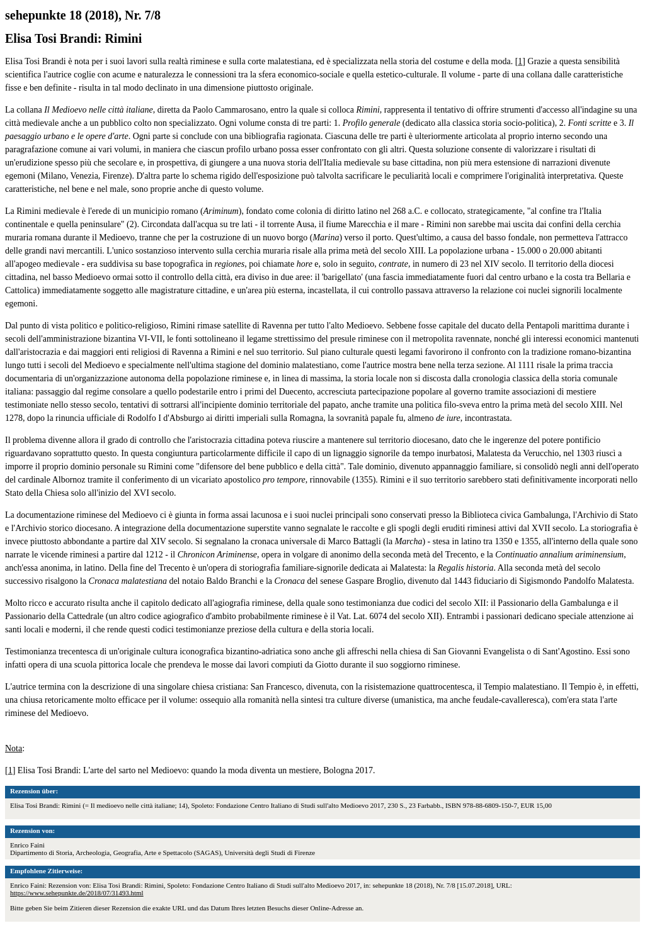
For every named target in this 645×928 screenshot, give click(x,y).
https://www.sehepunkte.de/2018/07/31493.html (77, 893)
